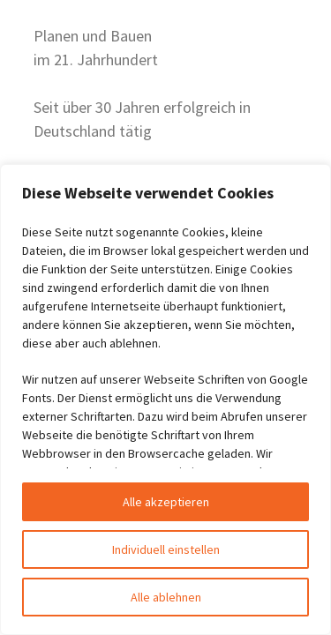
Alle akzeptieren (166, 502)
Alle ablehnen (166, 597)
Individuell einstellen (166, 549)
